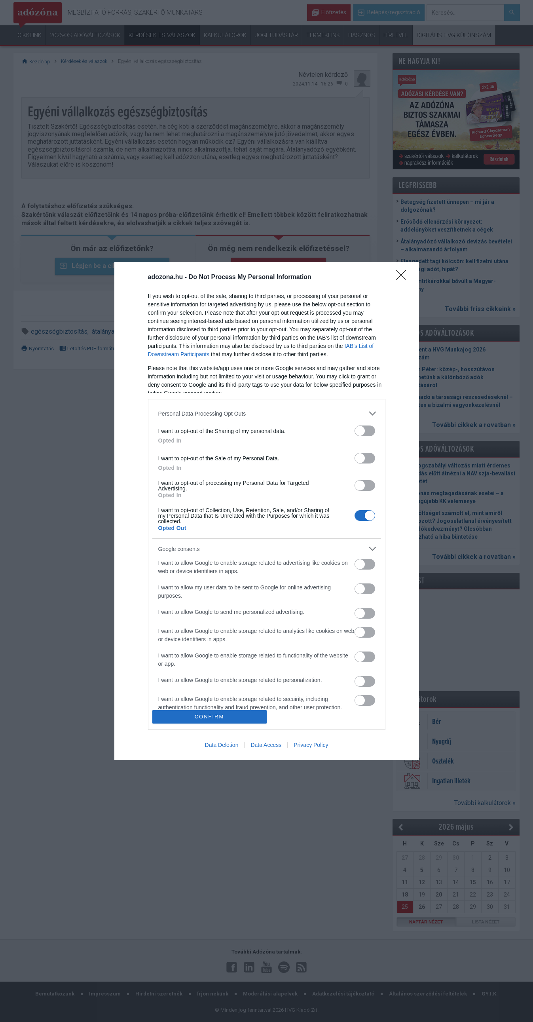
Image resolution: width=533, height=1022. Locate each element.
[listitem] (266, 413)
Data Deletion (222, 745)
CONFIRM (209, 717)
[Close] (403, 277)
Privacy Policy (311, 745)
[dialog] (266, 511)
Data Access (265, 745)
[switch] (365, 431)
